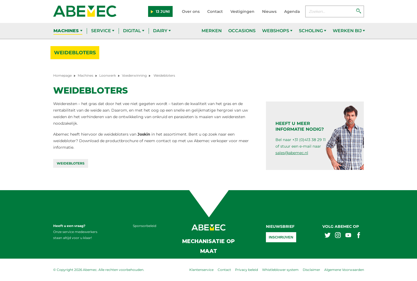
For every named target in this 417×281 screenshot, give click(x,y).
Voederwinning (134, 75)
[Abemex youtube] (348, 236)
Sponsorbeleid (144, 226)
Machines (67, 30)
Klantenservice (201, 270)
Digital (133, 30)
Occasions (242, 30)
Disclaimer (311, 270)
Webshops (277, 30)
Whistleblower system (280, 270)
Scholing (312, 30)
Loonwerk (107, 75)
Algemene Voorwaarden (344, 270)
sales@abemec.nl (291, 152)
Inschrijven (281, 237)
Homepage (62, 75)
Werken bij (349, 30)
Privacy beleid (246, 270)
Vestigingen (242, 11)
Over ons (191, 11)
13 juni (162, 11)
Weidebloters (75, 53)
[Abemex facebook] (359, 236)
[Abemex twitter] (328, 236)
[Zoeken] (358, 11)
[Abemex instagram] (338, 236)
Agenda (292, 11)
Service (102, 30)
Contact (215, 11)
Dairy (162, 30)
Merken (212, 30)
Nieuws (269, 11)
